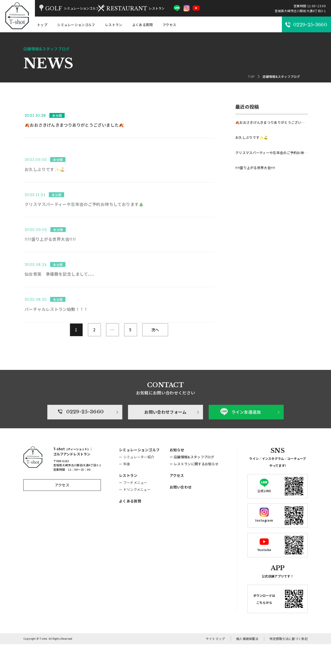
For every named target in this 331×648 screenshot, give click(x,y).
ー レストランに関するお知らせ (194, 467)
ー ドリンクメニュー (135, 493)
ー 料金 (124, 467)
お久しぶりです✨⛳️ (251, 137)
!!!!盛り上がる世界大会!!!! (255, 167)
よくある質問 (142, 24)
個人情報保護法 (247, 642)
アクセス (169, 24)
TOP (251, 76)
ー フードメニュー (133, 486)
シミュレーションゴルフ (76, 24)
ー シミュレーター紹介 (136, 460)
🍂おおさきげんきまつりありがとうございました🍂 (271, 122)
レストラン (113, 24)
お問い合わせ (181, 490)
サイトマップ (215, 642)
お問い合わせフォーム (165, 431)
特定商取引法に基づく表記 (288, 642)
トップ (42, 24)
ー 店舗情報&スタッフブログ (192, 460)
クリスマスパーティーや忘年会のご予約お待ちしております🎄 (271, 152)
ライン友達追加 (242, 430)
